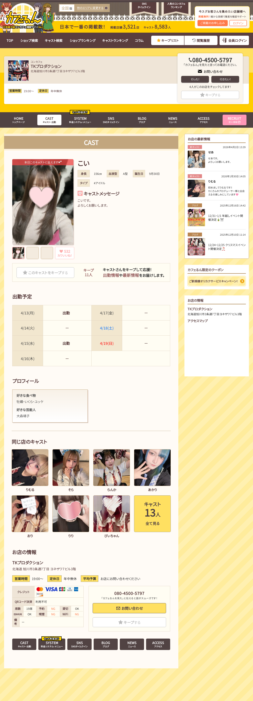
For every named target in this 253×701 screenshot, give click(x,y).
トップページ (18, 120)
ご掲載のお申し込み (212, 23)
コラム (139, 40)
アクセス (204, 120)
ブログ (142, 120)
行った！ (195, 79)
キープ (212, 94)
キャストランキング (115, 40)
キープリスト (170, 40)
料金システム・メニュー (80, 120)
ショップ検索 (29, 40)
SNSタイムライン (111, 120)
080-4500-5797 (212, 60)
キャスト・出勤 (49, 120)
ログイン (238, 23)
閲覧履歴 (203, 40)
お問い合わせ (213, 71)
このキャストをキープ (48, 272)
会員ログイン (237, 40)
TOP (10, 40)
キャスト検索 (53, 40)
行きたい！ (225, 79)
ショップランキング (82, 40)
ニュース (172, 120)
